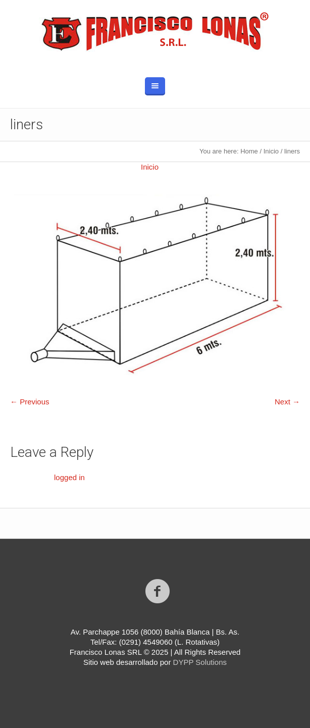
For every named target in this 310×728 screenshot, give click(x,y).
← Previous (29, 401)
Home (249, 151)
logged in (69, 477)
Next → (287, 401)
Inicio (271, 151)
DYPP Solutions (200, 662)
